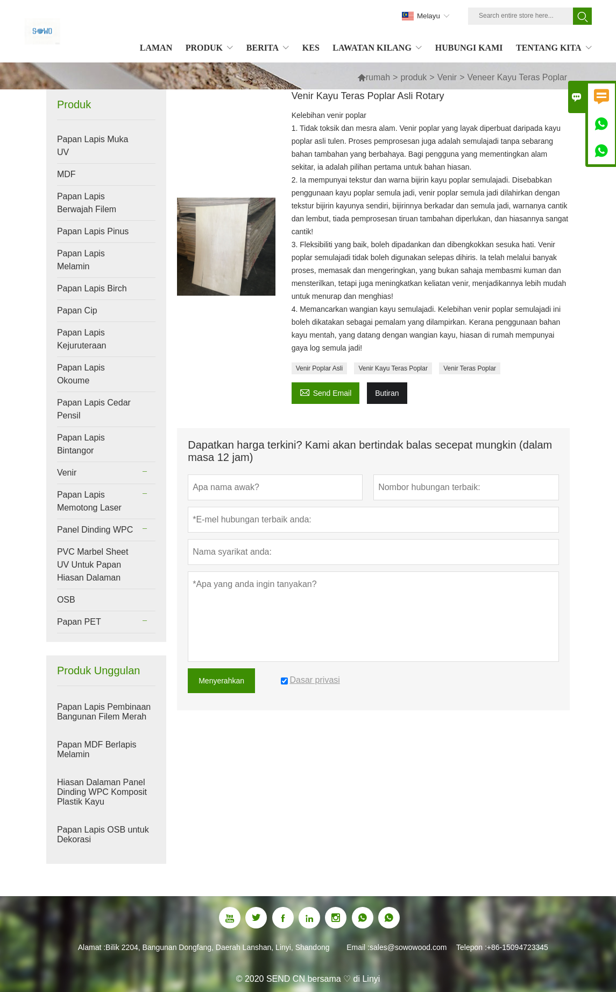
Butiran (387, 393)
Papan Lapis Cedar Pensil (94, 409)
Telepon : (471, 947)
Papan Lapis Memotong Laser (89, 501)
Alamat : (91, 947)
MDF (66, 174)
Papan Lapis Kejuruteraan (82, 339)
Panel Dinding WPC (95, 529)
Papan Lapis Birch (92, 288)
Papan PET (79, 621)
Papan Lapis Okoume (81, 374)
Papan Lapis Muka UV (93, 146)
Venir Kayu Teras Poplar (393, 368)
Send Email (326, 391)
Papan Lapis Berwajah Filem (86, 203)
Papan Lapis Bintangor (81, 444)
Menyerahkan (221, 680)
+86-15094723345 (517, 947)
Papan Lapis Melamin (81, 260)
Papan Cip (77, 310)
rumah (373, 77)
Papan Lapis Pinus (93, 231)
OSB (66, 599)
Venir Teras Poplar (469, 368)
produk (413, 77)
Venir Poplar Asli (319, 368)
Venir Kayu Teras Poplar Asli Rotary (368, 95)
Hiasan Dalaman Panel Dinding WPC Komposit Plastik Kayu (102, 792)
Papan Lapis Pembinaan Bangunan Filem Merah (104, 711)
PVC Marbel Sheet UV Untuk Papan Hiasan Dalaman (93, 564)
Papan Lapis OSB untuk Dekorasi (103, 834)
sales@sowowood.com (408, 947)
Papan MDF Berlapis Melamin (97, 749)
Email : (358, 947)
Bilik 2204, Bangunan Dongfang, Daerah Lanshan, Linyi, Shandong (217, 947)
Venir (447, 77)
